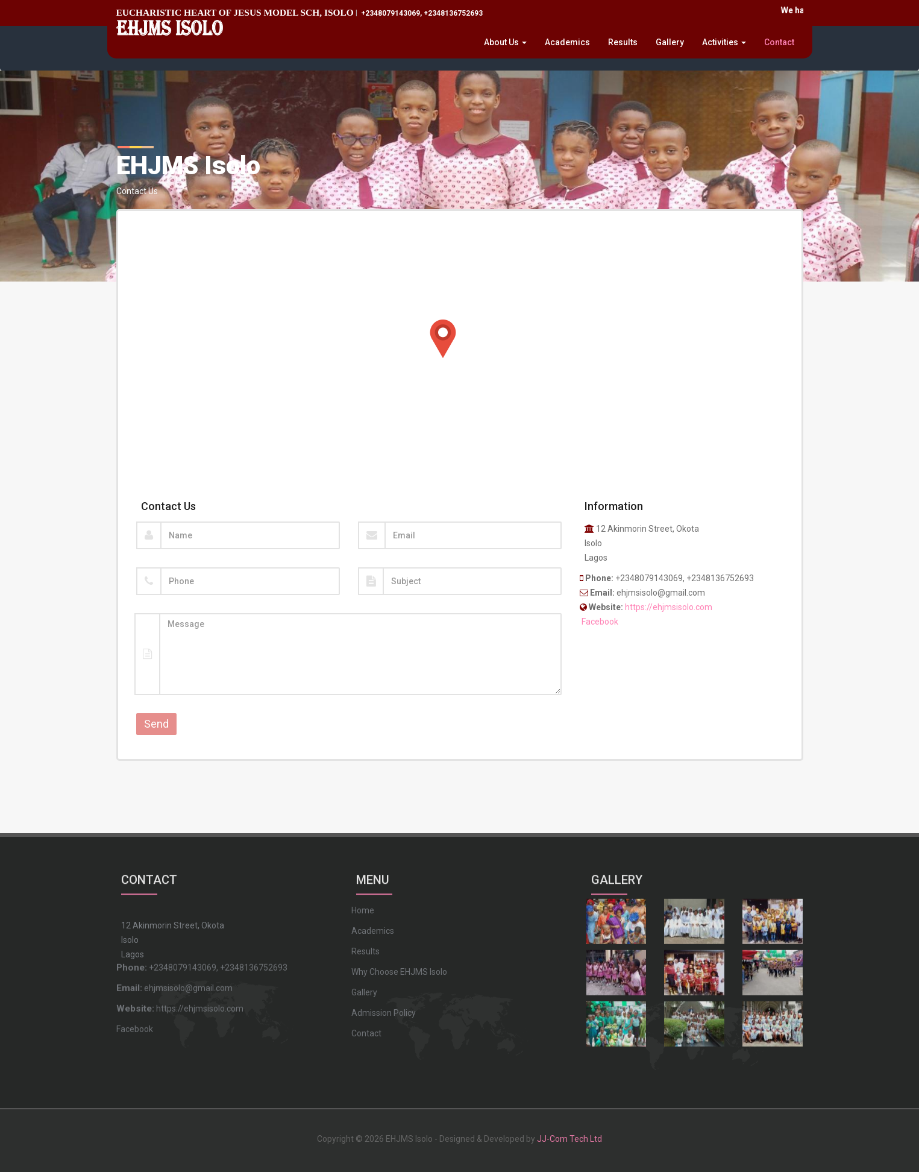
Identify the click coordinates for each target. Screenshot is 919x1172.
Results (623, 42)
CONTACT (149, 869)
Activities (724, 42)
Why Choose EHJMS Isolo (399, 888)
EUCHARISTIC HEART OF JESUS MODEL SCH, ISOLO (235, 12)
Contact (779, 42)
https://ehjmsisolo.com (668, 607)
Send (156, 723)
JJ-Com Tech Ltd (569, 1130)
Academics (567, 42)
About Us (505, 42)
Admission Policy (383, 929)
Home (362, 827)
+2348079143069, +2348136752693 (421, 13)
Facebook (600, 621)
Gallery (670, 42)
